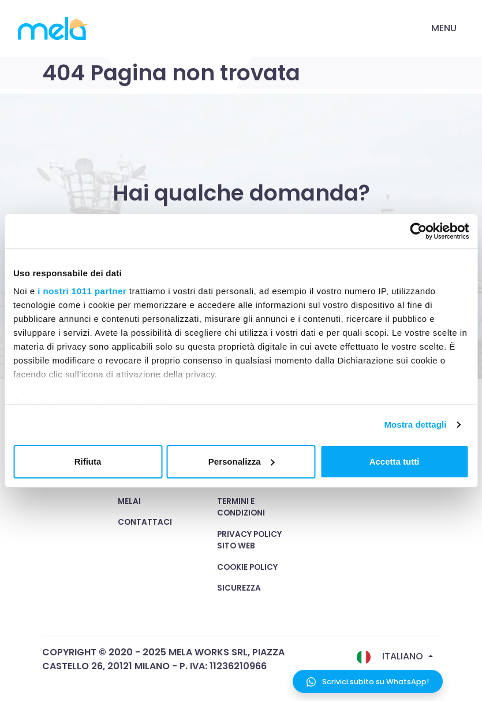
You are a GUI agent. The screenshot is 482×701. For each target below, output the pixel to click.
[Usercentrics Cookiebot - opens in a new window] (418, 231)
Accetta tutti (394, 461)
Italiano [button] (391, 657)
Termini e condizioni (241, 507)
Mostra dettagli (415, 424)
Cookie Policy (247, 567)
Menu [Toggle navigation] (444, 28)
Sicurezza (239, 588)
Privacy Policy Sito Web (249, 540)
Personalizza (241, 461)
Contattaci (145, 522)
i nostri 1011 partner (82, 291)
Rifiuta (88, 461)
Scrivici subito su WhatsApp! (368, 682)
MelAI (129, 501)
